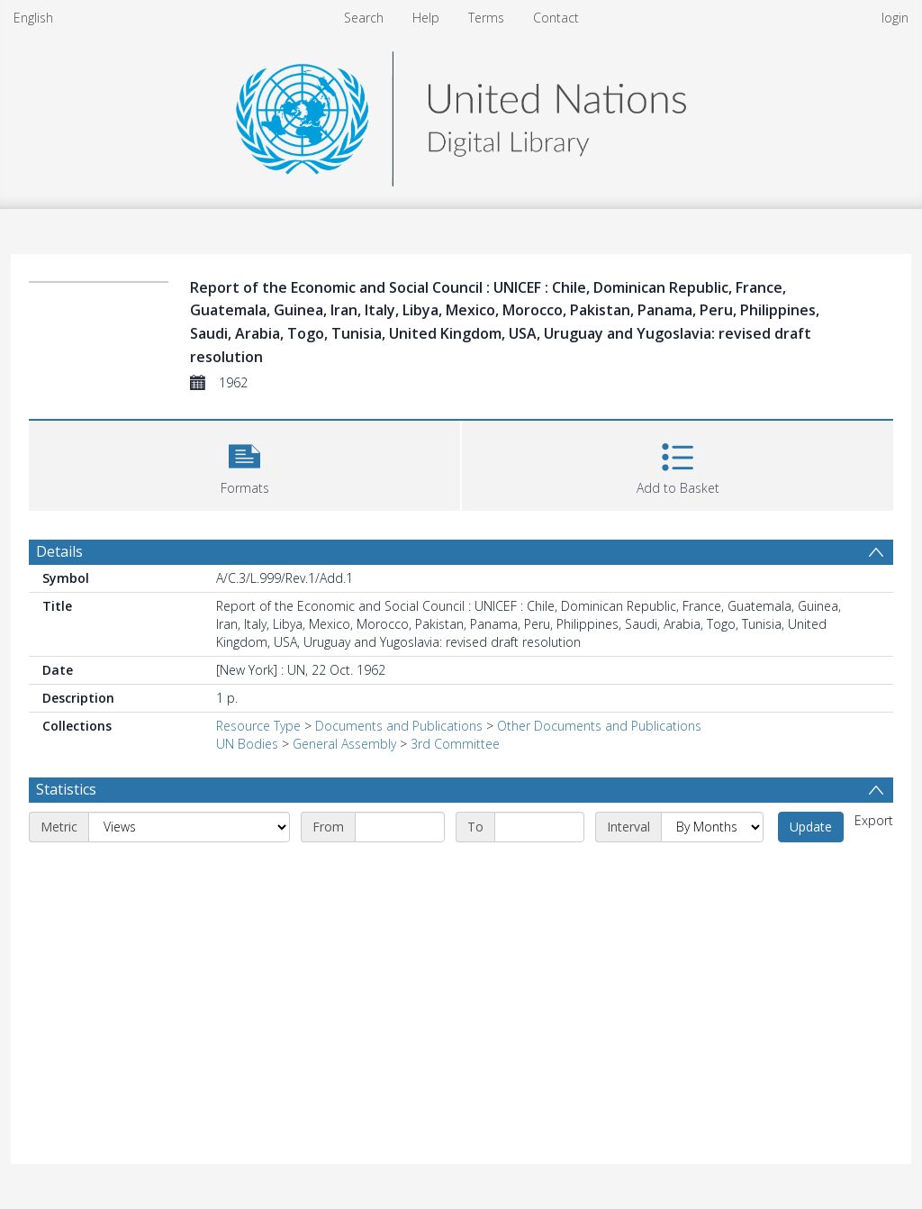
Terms (486, 17)
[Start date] (400, 827)
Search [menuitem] (364, 17)
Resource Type (258, 725)
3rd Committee (455, 743)
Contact (556, 17)
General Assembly (344, 743)
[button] (244, 463)
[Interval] (712, 827)
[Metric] (189, 827)
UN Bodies (247, 743)
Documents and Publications (399, 725)
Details (59, 551)
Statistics (66, 789)
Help (425, 17)
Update (811, 826)
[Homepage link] (461, 114)
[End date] (539, 827)
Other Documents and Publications (599, 725)
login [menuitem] (894, 17)
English (33, 17)
